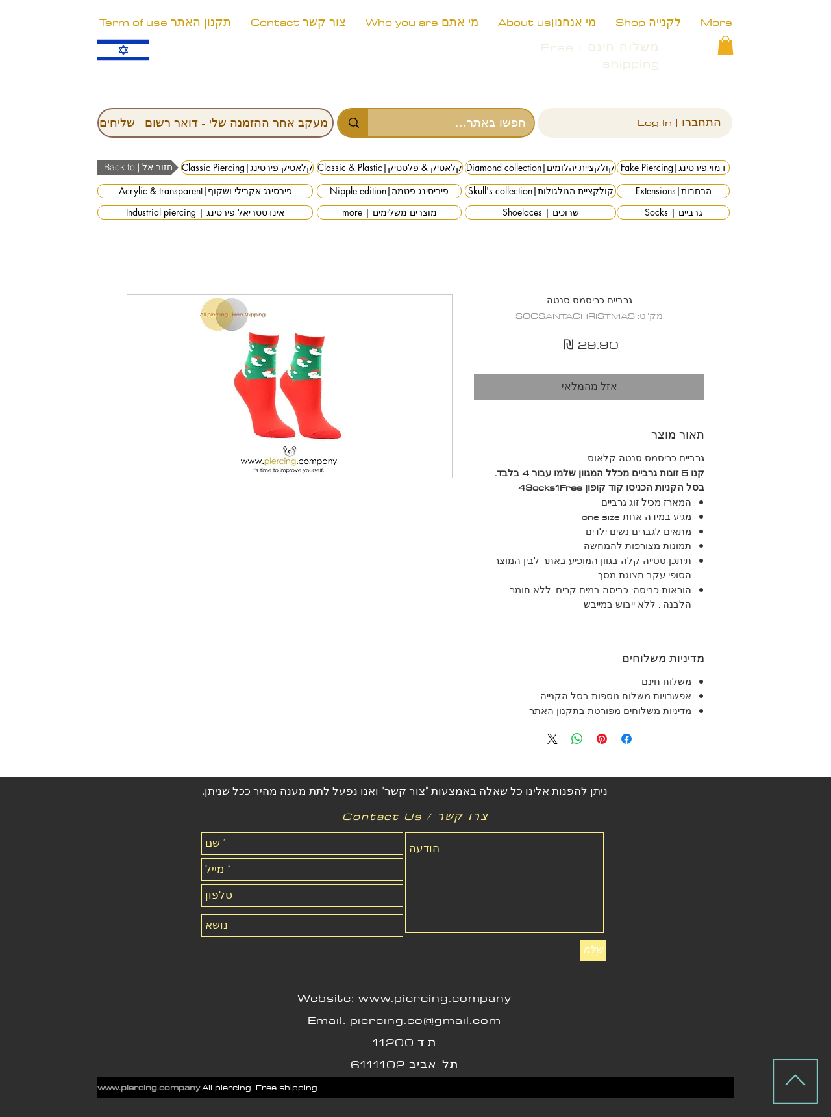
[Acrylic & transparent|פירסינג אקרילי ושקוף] (205, 191)
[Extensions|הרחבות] (673, 191)
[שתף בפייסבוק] (626, 739)
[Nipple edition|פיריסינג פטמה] (389, 191)
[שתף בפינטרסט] (602, 739)
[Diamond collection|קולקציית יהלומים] (540, 167)
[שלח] (593, 950)
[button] (725, 45)
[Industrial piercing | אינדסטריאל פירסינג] (205, 212)
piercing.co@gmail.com (425, 1020)
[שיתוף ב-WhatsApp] (577, 739)
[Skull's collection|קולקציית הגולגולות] (540, 191)
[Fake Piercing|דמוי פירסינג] (673, 167)
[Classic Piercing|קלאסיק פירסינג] (247, 167)
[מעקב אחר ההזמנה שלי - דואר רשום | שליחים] (215, 123)
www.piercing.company (435, 998)
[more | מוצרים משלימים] (389, 212)
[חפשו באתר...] (460, 122)
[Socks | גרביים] (673, 212)
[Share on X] (552, 739)
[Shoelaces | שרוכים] (540, 212)
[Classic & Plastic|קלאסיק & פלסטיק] (390, 167)
